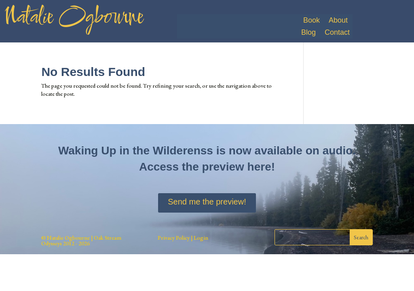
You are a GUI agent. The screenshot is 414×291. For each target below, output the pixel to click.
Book (311, 20)
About (338, 20)
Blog (308, 33)
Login (200, 237)
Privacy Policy (174, 237)
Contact (337, 33)
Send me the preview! (207, 201)
